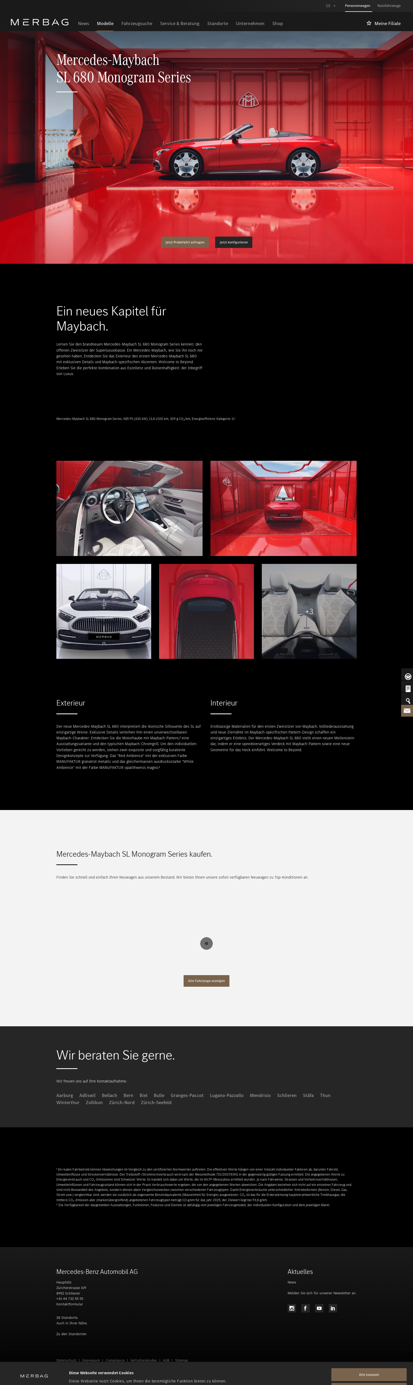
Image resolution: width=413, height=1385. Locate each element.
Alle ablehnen (369, 1368)
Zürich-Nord (122, 1102)
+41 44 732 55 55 (69, 1298)
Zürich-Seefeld (156, 1102)
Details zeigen (81, 1374)
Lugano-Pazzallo (227, 1095)
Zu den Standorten (71, 1333)
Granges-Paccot (187, 1095)
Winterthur (68, 1102)
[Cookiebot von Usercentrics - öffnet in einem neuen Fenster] (34, 1375)
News (292, 1282)
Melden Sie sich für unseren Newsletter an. (322, 1293)
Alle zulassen (369, 1354)
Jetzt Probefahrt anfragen (184, 242)
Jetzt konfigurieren (234, 242)
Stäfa (308, 1095)
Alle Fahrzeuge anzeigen (206, 981)
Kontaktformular (69, 1304)
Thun (325, 1095)
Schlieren (287, 1095)
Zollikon (94, 1102)
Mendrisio (260, 1095)
